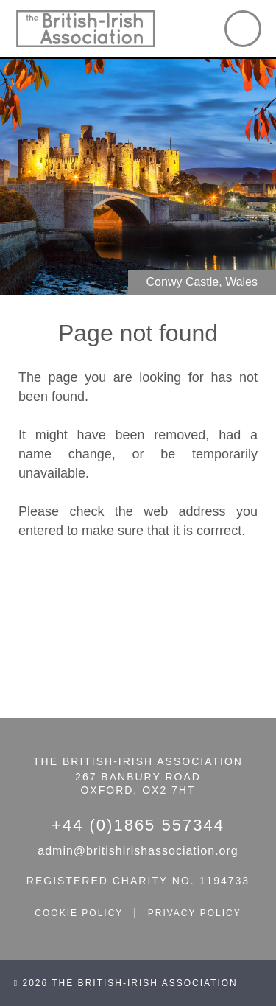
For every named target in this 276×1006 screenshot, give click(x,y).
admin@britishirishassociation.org (138, 851)
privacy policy (194, 913)
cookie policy (79, 913)
